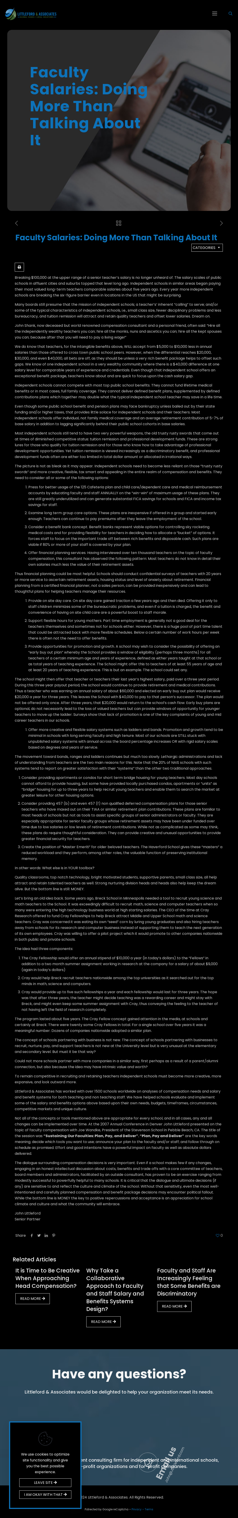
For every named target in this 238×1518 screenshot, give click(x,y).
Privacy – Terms (142, 1509)
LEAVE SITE (45, 1482)
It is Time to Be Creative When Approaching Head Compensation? (47, 1278)
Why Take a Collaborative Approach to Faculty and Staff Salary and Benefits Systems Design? (115, 1290)
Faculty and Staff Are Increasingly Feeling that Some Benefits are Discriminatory (189, 1282)
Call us (96, 1447)
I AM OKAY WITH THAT (45, 1494)
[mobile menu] (215, 13)
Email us (213, 1445)
